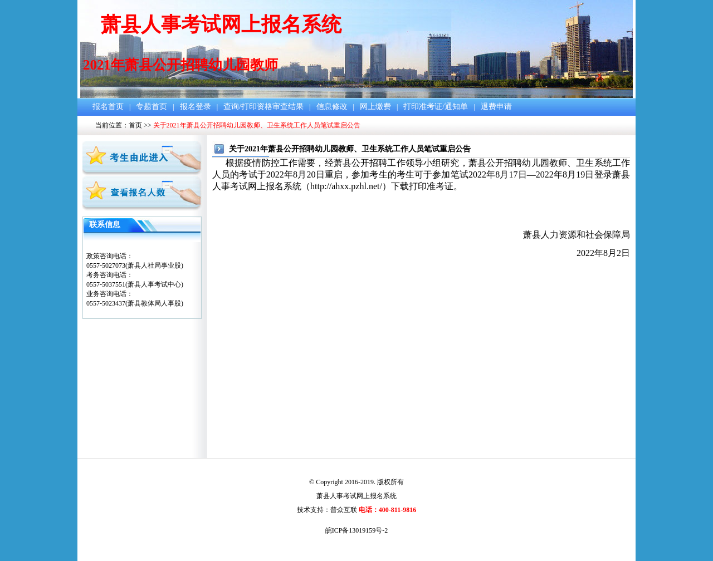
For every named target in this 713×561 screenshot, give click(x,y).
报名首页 (108, 106)
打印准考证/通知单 (435, 106)
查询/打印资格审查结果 (263, 106)
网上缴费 (375, 106)
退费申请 (496, 106)
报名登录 (195, 106)
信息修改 (332, 106)
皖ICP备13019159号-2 (356, 530)
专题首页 (151, 106)
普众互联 (343, 510)
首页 (135, 125)
